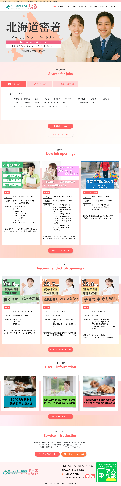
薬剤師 (27, 103)
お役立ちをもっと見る (60, 416)
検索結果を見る (60, 126)
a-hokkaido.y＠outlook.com (74, 477)
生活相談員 (40, 106)
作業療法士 (81, 99)
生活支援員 (53, 106)
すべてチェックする (17, 94)
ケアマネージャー (69, 103)
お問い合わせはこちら (74, 454)
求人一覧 (61, 8)
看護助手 (57, 99)
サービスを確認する (47, 454)
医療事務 (17, 103)
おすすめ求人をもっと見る (60, 349)
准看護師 (27, 99)
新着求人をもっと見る (60, 250)
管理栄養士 (106, 99)
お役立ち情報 (71, 8)
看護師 (16, 99)
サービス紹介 (99, 8)
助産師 (37, 99)
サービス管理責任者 (51, 103)
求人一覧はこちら (60, 134)
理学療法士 (69, 99)
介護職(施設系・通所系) (88, 103)
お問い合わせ (110, 8)
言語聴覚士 (94, 99)
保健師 (46, 99)
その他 (64, 106)
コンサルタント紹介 (85, 8)
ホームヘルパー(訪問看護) (23, 106)
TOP (54, 8)
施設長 (37, 103)
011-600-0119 (72, 474)
